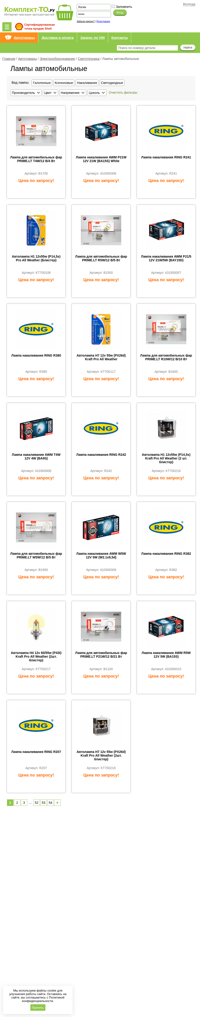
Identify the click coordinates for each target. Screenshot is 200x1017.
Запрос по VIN (92, 38)
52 (36, 802)
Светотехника (88, 59)
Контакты (119, 38)
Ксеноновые (64, 83)
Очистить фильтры (123, 92)
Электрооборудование (57, 59)
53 (43, 802)
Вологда (189, 4)
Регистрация (103, 21)
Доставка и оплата (57, 38)
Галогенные (42, 83)
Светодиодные (112, 83)
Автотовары (24, 38)
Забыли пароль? (86, 21)
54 (50, 802)
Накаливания (87, 83)
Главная (8, 59)
